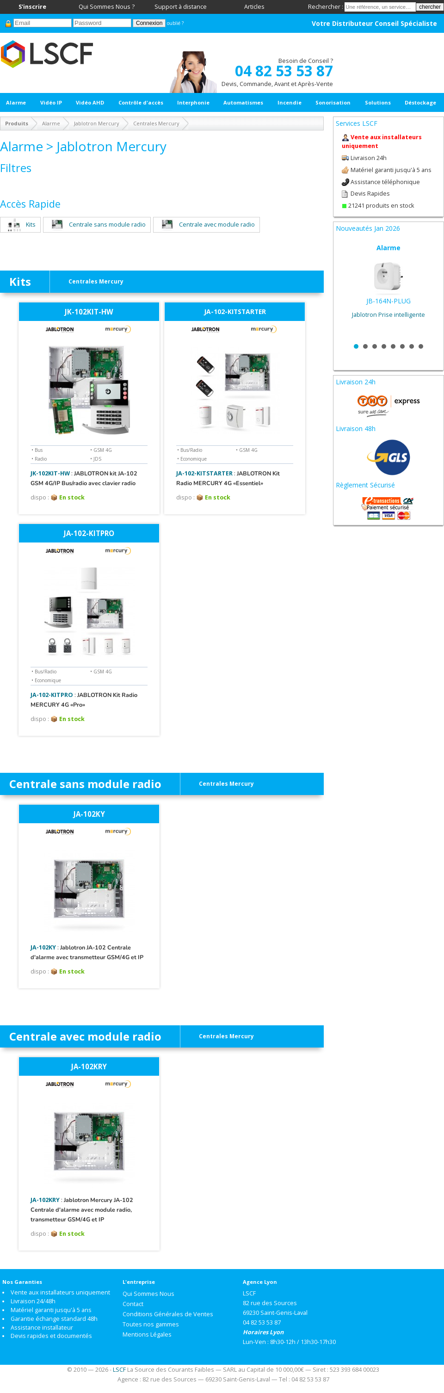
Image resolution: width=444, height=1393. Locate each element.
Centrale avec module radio (206, 224)
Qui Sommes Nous (148, 1294)
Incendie (290, 102)
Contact (133, 1304)
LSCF (119, 1370)
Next (429, 290)
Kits (20, 224)
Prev (347, 290)
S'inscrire (32, 7)
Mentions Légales (147, 1334)
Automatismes (243, 102)
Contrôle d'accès (140, 102)
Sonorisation (333, 102)
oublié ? (175, 23)
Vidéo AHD (90, 102)
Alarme (16, 102)
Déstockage (420, 102)
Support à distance (180, 7)
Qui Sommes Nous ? (107, 7)
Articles (254, 7)
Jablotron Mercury (96, 123)
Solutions (378, 102)
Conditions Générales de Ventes (168, 1314)
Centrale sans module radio (97, 224)
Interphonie (193, 102)
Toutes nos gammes (151, 1324)
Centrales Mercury (156, 123)
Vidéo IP (51, 102)
